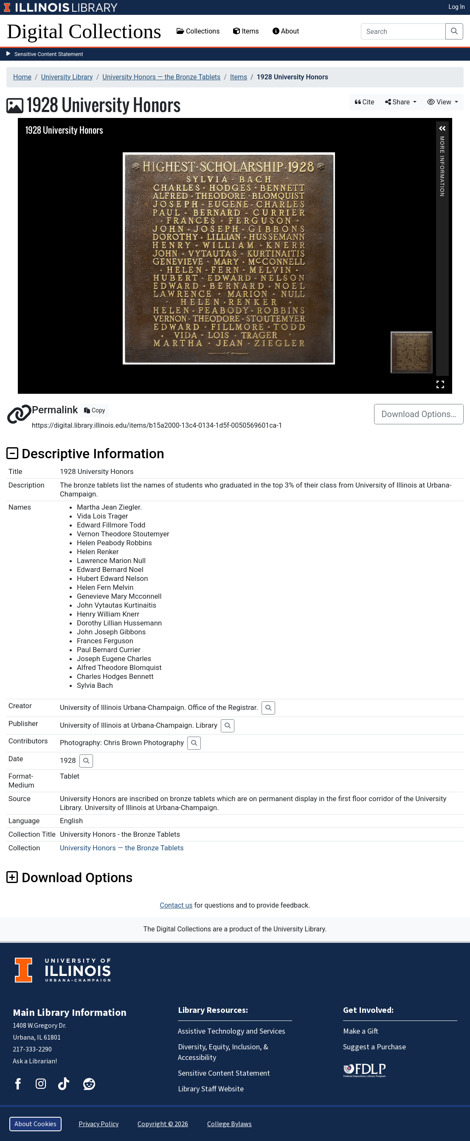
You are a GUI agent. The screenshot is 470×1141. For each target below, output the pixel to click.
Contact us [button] (176, 905)
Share (398, 102)
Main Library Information (70, 1012)
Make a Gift (360, 1031)
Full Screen (440, 384)
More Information (442, 139)
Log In (457, 6)
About (286, 31)
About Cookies (35, 1124)
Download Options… (418, 414)
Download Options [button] (69, 877)
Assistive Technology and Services (231, 1031)
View (440, 102)
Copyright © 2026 (163, 1124)
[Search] (403, 31)
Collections (198, 31)
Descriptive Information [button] (85, 454)
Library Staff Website (211, 1089)
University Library (67, 77)
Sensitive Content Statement (48, 54)
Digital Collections (84, 31)
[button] (442, 128)
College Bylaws (229, 1124)
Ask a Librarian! (35, 1061)
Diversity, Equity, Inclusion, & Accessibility (223, 1052)
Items (246, 31)
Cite (364, 102)
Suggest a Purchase (374, 1047)
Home (22, 77)
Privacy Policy (98, 1124)
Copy (94, 410)
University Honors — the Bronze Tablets (161, 77)
